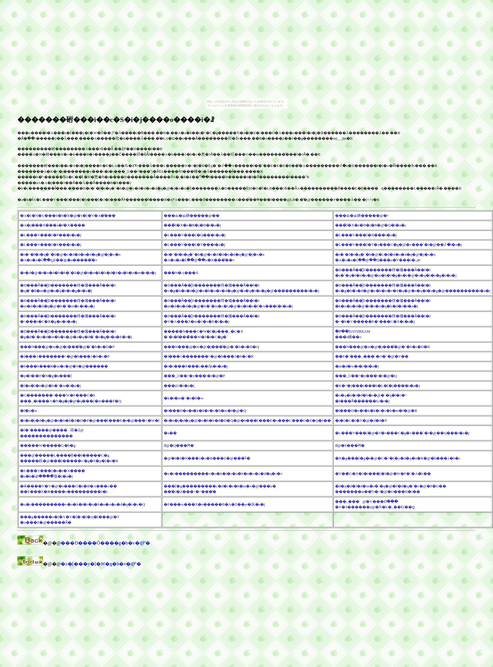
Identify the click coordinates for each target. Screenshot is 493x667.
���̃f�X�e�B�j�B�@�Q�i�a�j (370, 225)
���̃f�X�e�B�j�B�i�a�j (192, 225)
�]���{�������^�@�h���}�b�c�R (208, 356)
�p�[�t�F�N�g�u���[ (46, 376)
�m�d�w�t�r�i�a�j (357, 366)
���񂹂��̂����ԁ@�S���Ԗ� (350, 445)
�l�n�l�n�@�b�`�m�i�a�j (50, 385)
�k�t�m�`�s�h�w (184, 398)
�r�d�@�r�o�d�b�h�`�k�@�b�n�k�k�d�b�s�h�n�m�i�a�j (88, 273)
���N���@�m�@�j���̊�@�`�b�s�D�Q (211, 347)
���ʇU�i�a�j (179, 385)
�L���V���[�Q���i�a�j (195, 235)
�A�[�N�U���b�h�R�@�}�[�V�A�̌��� (68, 215)
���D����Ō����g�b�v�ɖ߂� (105, 542)
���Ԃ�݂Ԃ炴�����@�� (191, 215)
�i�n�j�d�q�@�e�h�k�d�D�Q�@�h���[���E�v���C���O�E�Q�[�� (247, 420)
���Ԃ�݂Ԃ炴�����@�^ (362, 215)
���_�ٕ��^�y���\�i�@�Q (366, 376)
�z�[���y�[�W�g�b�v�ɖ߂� (101, 563)
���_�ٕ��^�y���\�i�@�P (194, 376)
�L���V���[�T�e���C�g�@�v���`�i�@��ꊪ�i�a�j (398, 244)
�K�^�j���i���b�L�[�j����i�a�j (377, 385)
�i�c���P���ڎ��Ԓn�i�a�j (196, 366)
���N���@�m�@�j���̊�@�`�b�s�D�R (382, 347)
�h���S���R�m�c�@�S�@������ (64, 366)
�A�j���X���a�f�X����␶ (52, 225)
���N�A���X (181, 273)
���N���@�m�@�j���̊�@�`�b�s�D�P (67, 347)
